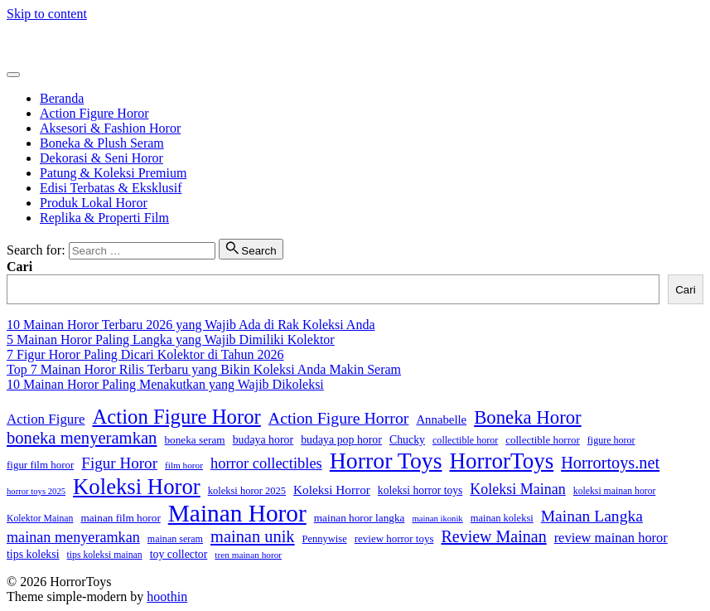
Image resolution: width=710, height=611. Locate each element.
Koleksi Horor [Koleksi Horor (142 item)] (136, 486)
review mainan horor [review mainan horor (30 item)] (611, 538)
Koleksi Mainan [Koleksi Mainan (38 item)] (517, 489)
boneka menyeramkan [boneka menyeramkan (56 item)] (82, 438)
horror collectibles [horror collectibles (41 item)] (266, 463)
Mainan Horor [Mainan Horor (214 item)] (237, 513)
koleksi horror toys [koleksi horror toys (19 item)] (420, 490)
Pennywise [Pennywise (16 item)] (324, 539)
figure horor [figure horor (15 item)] (611, 440)
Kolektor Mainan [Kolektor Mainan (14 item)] (40, 518)
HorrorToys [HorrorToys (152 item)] (502, 461)
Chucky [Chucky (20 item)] (407, 440)
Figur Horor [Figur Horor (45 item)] (119, 463)
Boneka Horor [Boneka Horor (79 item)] (528, 417)
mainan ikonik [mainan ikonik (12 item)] (437, 518)
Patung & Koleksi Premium (113, 173)
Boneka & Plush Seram (102, 143)
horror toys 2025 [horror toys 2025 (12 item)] (36, 491)
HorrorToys (37, 42)
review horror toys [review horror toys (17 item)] (394, 538)
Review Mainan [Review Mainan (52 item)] (493, 536)
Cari (19, 266)
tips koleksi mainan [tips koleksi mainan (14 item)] (104, 555)
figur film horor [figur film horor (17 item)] (40, 464)
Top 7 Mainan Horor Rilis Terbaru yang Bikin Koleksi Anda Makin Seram (204, 369)
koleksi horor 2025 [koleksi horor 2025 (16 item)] (247, 491)
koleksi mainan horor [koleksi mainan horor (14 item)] (614, 491)
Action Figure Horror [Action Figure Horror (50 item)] (338, 418)
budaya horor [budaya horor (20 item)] (263, 440)
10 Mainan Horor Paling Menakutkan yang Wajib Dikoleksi (165, 384)
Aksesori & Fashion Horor (110, 128)
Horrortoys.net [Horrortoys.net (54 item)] (610, 462)
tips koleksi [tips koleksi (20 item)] (33, 554)
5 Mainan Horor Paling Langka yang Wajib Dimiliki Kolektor (171, 339)
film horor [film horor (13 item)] (184, 465)
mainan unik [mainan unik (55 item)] (252, 536)
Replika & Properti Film (104, 218)
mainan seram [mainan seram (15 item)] (175, 539)
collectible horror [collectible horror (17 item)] (542, 440)
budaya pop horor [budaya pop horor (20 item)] (341, 440)
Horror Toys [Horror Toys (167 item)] (386, 460)
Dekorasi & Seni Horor (101, 158)
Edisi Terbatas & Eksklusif (110, 188)
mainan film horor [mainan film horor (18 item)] (120, 518)
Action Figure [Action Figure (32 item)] (46, 419)
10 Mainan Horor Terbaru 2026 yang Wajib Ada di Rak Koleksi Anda (190, 325)
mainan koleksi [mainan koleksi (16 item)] (502, 518)
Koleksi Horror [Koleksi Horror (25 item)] (331, 489)
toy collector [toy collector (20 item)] (179, 554)
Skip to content (47, 14)
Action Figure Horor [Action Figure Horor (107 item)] (176, 416)
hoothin (167, 596)
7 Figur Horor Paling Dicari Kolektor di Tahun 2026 (145, 354)
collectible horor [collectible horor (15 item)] (465, 440)
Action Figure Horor (94, 113)
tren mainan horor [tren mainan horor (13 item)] (248, 555)
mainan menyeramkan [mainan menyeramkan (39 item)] (73, 537)
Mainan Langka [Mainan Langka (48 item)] (592, 516)
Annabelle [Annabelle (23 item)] (441, 419)
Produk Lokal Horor (93, 203)
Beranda (62, 98)
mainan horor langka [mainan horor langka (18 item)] (359, 518)
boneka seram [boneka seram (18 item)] (194, 440)
